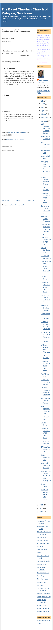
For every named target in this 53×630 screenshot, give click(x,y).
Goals (39, 553)
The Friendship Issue (45, 144)
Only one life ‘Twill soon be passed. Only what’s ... (46, 229)
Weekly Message (43, 611)
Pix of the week (42, 579)
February (44, 117)
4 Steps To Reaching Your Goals (45, 308)
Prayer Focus (41, 582)
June (43, 104)
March (43, 114)
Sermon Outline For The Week (15, 139)
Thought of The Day (44, 597)
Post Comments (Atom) (19, 205)
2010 (41, 508)
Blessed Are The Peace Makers (45, 382)
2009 (41, 512)
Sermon (40, 585)
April (43, 111)
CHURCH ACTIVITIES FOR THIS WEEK (45, 197)
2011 (41, 505)
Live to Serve (41, 564)
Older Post (30, 201)
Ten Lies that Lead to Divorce (45, 400)
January (44, 121)
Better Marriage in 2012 (45, 457)
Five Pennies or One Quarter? (45, 316)
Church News (41, 537)
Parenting (40, 576)
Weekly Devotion (43, 608)
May (43, 107)
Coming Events (42, 540)
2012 (41, 101)
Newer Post (6, 201)
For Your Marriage (43, 543)
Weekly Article (42, 605)
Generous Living (42, 550)
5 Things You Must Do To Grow (45, 449)
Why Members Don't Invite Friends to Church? (45, 128)
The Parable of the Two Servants (45, 465)
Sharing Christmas (43, 594)
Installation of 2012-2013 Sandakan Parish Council (45, 336)
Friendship (40, 546)
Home (18, 201)
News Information (43, 573)
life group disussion (43, 561)
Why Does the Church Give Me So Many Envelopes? (46, 475)
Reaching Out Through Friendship (45, 219)
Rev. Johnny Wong (44, 81)
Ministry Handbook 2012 (45, 250)
